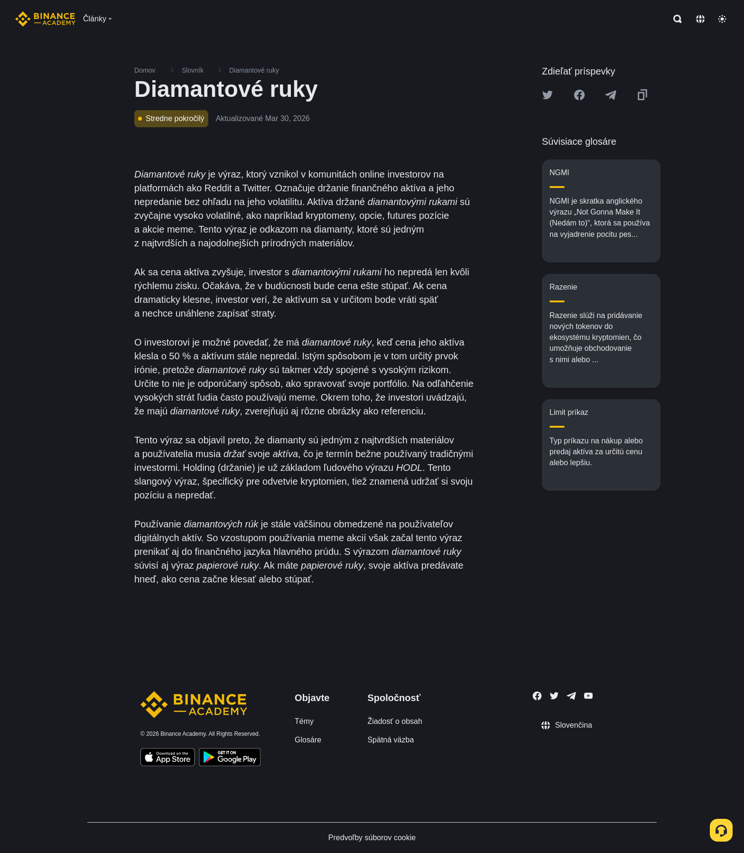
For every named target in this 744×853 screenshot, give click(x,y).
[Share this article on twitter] (547, 95)
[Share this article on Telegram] (610, 95)
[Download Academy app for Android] (229, 758)
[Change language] (700, 19)
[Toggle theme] (722, 18)
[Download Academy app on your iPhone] (167, 758)
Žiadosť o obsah (394, 721)
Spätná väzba (390, 740)
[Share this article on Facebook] (579, 95)
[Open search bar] (674, 19)
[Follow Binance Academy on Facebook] (537, 696)
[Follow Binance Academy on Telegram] (571, 696)
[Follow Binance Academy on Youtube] (588, 696)
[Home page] (45, 19)
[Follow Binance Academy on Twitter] (554, 696)
